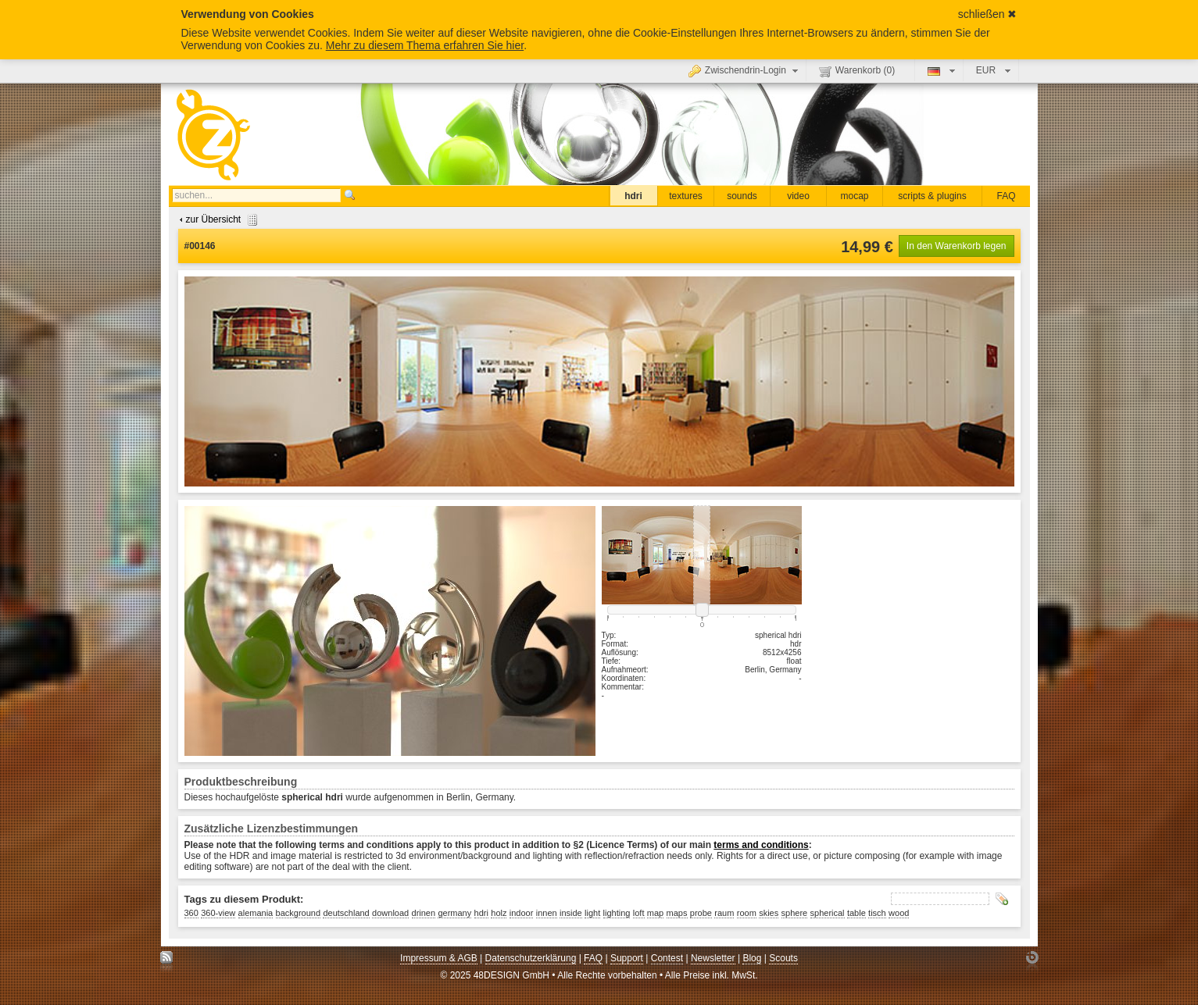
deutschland (346, 913)
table (856, 913)
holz (498, 913)
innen (546, 913)
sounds (742, 196)
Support (626, 958)
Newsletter (713, 958)
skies (768, 913)
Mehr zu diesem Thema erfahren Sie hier (425, 45)
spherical (827, 913)
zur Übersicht (217, 219)
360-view (218, 913)
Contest (667, 958)
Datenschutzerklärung (531, 958)
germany (454, 913)
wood (899, 913)
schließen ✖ (987, 14)
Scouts (783, 958)
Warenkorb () (857, 71)
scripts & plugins (932, 196)
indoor (522, 913)
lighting (617, 913)
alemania (256, 913)
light (592, 913)
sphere (794, 913)
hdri (633, 196)
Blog (751, 958)
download (390, 913)
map (655, 913)
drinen (424, 913)
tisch (877, 913)
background (298, 913)
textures (686, 196)
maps (677, 913)
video (798, 196)
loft (639, 913)
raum (724, 913)
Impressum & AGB (438, 958)
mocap (854, 196)
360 (191, 913)
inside (571, 913)
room (746, 913)
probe (701, 913)
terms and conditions (760, 844)
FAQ (1005, 196)
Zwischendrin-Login (745, 70)
